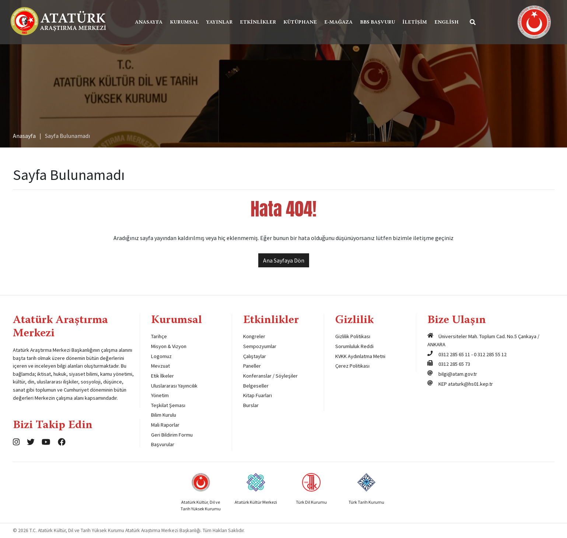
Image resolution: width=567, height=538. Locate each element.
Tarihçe (159, 336)
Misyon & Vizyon (168, 346)
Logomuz (161, 356)
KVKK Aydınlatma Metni (360, 356)
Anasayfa (148, 22)
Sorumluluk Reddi (354, 346)
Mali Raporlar (165, 424)
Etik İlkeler (162, 375)
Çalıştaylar (254, 356)
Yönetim (160, 395)
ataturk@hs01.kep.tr (470, 384)
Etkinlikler (258, 22)
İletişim (414, 22)
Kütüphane (300, 22)
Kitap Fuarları (257, 395)
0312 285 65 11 (454, 354)
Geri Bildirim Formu (172, 434)
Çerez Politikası (352, 365)
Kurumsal (184, 22)
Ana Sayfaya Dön (283, 260)
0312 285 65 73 (454, 364)
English (446, 22)
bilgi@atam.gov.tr (457, 374)
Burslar (251, 405)
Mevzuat (160, 365)
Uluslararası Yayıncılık (174, 385)
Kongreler (254, 336)
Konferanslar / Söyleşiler (270, 375)
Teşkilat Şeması (168, 405)
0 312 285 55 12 (490, 354)
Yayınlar (219, 22)
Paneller (252, 365)
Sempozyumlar (259, 346)
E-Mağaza (338, 22)
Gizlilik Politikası (352, 336)
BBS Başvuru (377, 22)
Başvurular (162, 444)
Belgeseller (256, 385)
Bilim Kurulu (163, 415)
